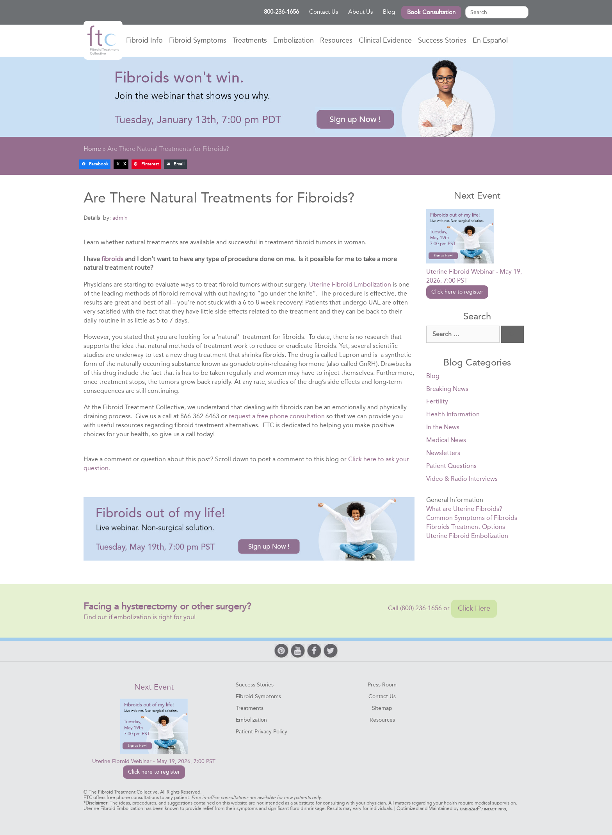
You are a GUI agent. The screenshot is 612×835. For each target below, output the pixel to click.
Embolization (293, 40)
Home (103, 40)
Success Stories (442, 40)
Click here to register (457, 291)
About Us (360, 11)
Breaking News (447, 388)
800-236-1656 (281, 11)
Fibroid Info (144, 40)
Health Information (453, 414)
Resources (336, 40)
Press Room (382, 684)
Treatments (250, 40)
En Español (490, 40)
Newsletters (443, 453)
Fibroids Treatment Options (465, 526)
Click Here (474, 608)
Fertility (437, 401)
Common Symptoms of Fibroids (471, 517)
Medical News (446, 440)
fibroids (112, 259)
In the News (442, 427)
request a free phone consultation (277, 416)
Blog (389, 11)
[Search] (512, 334)
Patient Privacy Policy (261, 731)
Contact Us (323, 11)
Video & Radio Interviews (462, 478)
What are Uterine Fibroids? (464, 508)
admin (120, 218)
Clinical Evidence (385, 40)
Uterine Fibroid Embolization (350, 284)
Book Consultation (431, 12)
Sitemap (382, 708)
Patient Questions (451, 465)
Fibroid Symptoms (197, 40)
